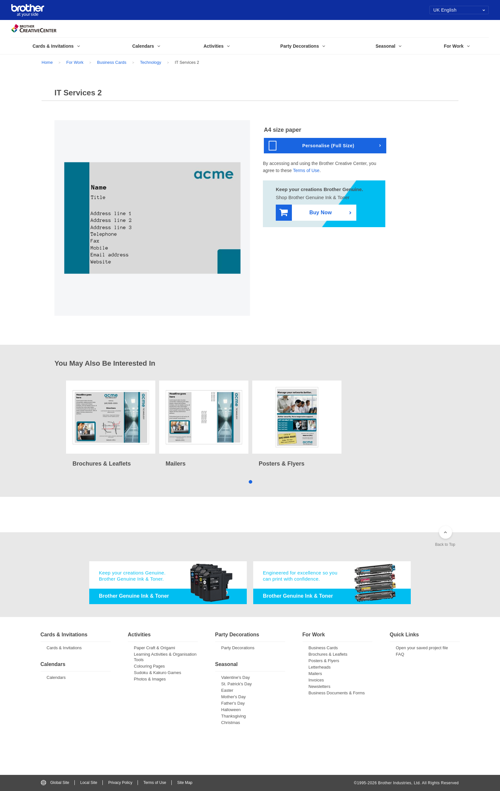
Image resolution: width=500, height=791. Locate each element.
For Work (74, 62)
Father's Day (233, 703)
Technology (150, 62)
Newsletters (320, 686)
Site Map (184, 782)
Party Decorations (238, 647)
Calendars (56, 677)
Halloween (231, 709)
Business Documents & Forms (337, 692)
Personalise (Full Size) (311, 145)
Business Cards (111, 62)
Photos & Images (150, 679)
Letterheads (320, 667)
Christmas (230, 722)
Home (47, 62)
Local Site (88, 782)
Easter (227, 690)
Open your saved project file (422, 647)
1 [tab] (250, 481)
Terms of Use (306, 170)
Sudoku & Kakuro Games (157, 672)
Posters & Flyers (324, 660)
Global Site (55, 782)
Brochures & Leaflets (328, 654)
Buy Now (305, 213)
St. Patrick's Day (236, 683)
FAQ (400, 654)
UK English (459, 10)
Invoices (316, 680)
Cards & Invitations (64, 647)
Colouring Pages (149, 666)
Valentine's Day (235, 677)
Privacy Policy (120, 782)
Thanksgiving (233, 716)
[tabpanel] (110, 424)
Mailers (315, 673)
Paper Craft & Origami (154, 647)
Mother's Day (233, 696)
